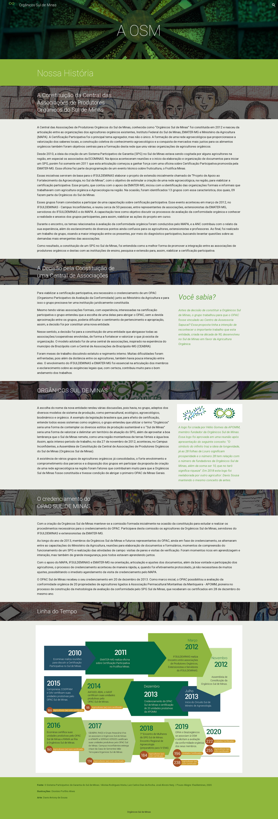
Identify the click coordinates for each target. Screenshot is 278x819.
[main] (139, 30)
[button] (273, 5)
